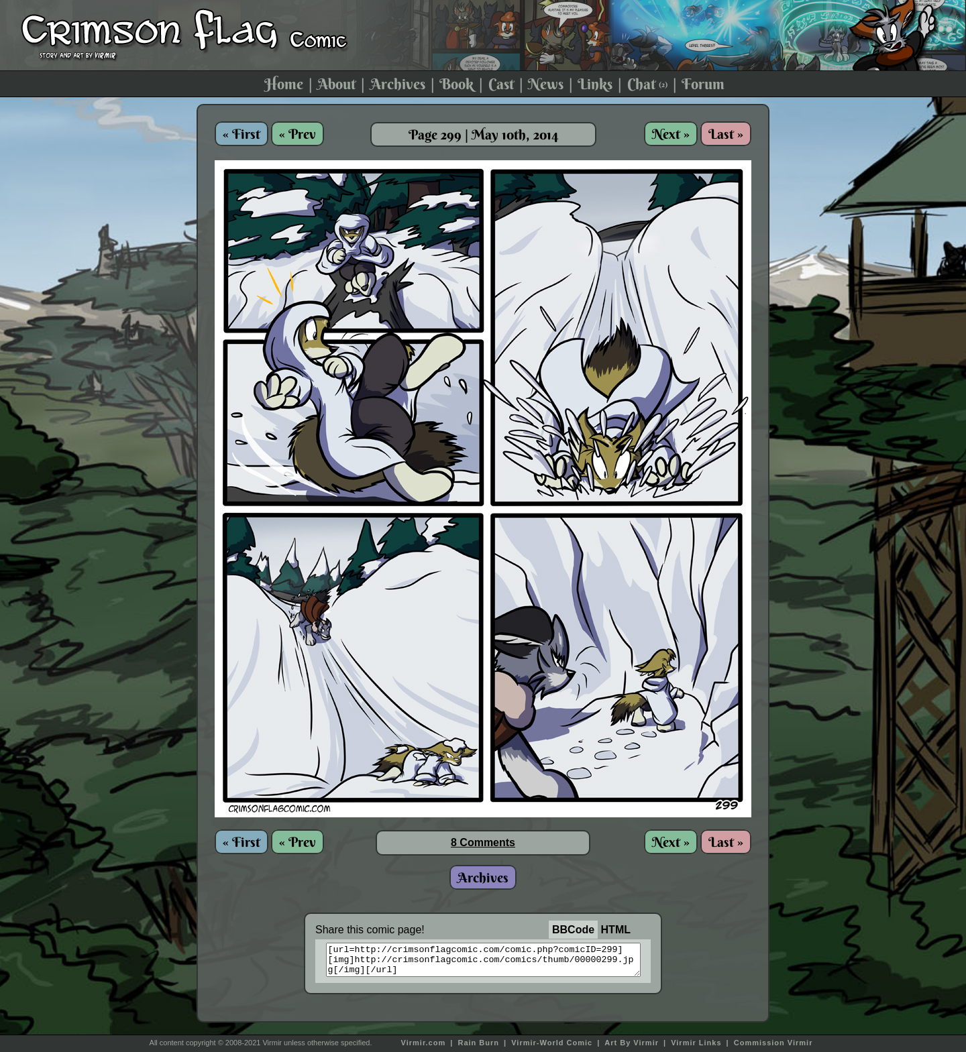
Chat (647, 83)
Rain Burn (478, 1043)
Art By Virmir (631, 1043)
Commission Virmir (773, 1043)
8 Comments (483, 842)
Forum (703, 83)
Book (456, 83)
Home (283, 83)
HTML (616, 929)
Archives (397, 83)
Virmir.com (423, 1043)
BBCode (573, 929)
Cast (501, 83)
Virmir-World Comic (551, 1043)
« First (241, 133)
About (336, 83)
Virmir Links (696, 1043)
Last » (725, 133)
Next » (671, 133)
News (546, 83)
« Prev (297, 133)
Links (595, 83)
